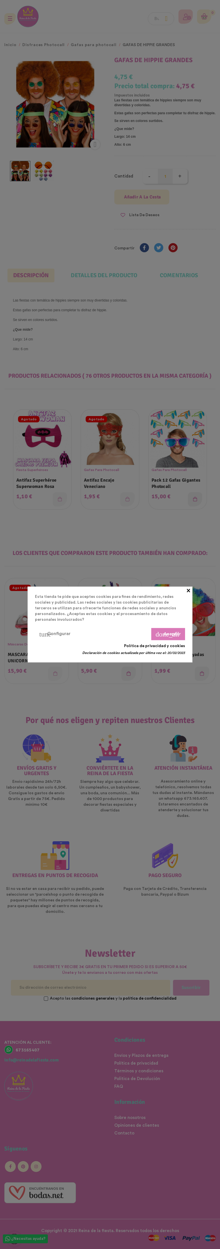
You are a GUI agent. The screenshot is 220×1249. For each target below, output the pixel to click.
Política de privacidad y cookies (154, 646)
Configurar (54, 634)
